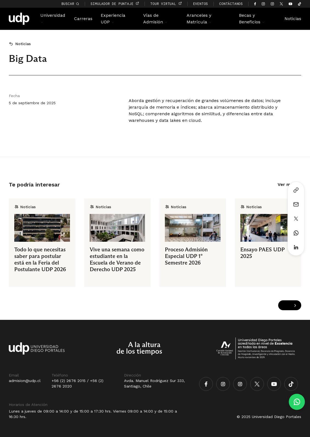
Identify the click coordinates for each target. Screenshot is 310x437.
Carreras (83, 18)
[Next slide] (295, 305)
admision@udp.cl (25, 380)
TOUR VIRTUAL (166, 4)
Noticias (292, 18)
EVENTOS (200, 4)
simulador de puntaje (115, 4)
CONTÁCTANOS (231, 4)
